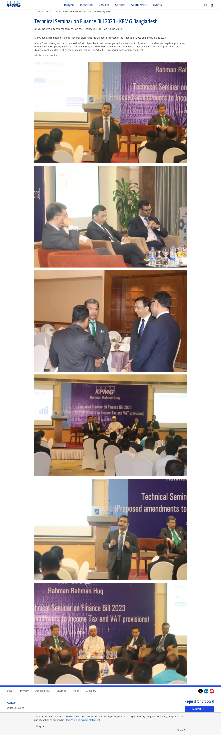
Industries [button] (86, 5)
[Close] (181, 730)
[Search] (206, 5)
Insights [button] (69, 5)
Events (157, 5)
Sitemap (62, 690)
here (56, 55)
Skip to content (26, 4)
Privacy (24, 690)
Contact (11, 702)
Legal (10, 690)
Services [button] (104, 5)
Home (37, 11)
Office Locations (15, 707)
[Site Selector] (212, 5)
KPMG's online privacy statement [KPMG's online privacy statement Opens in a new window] (82, 719)
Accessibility (42, 690)
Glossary (91, 690)
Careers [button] (120, 5)
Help (76, 690)
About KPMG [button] (139, 5)
